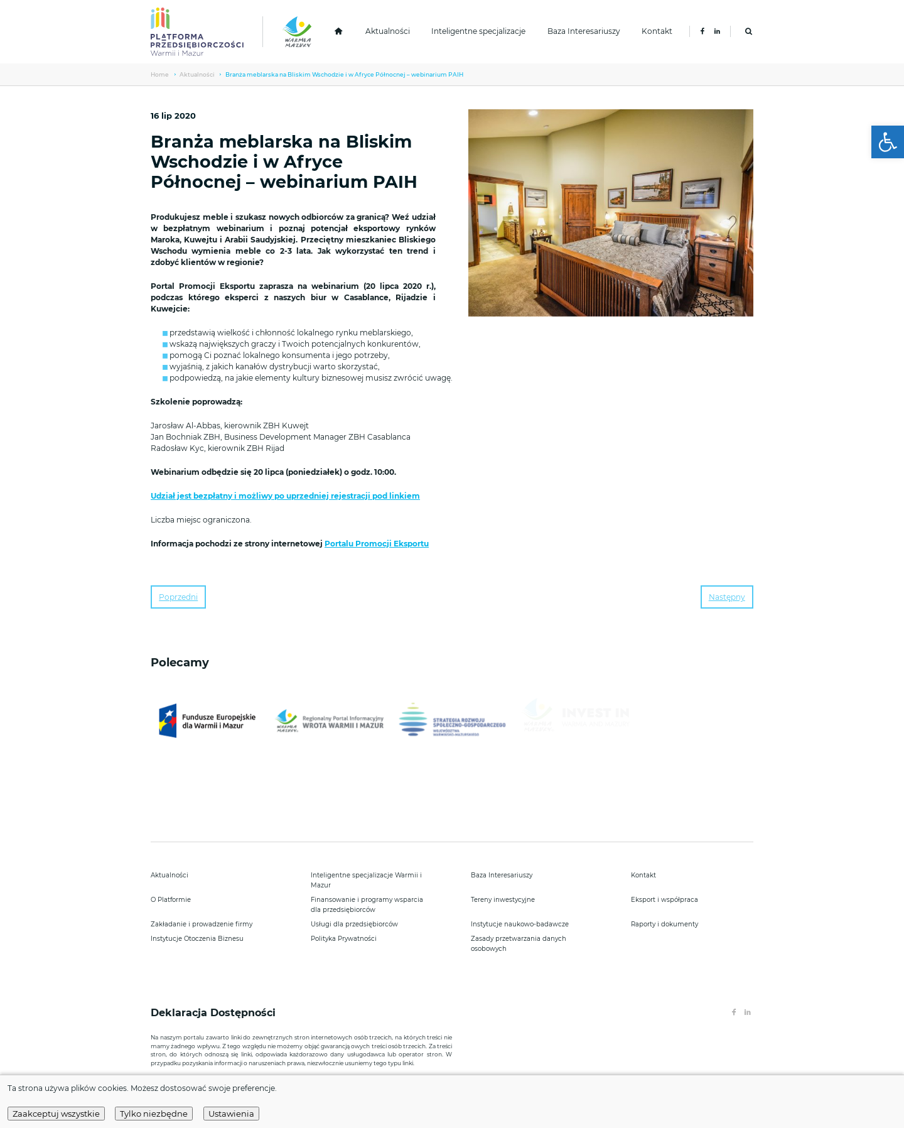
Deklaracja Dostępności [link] (215, 1013)
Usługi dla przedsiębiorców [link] (354, 924)
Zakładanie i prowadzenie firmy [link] (201, 924)
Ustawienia (231, 1114)
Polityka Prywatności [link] (344, 939)
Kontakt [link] (657, 31)
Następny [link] (727, 597)
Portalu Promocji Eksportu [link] (377, 543)
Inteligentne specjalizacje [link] (478, 31)
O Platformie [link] (171, 900)
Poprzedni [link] (178, 597)
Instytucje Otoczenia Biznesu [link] (197, 939)
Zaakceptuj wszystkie (56, 1114)
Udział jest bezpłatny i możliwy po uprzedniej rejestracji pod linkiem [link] (285, 496)
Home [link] (160, 74)
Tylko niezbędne (154, 1114)
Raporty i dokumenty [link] (664, 924)
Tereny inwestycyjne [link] (503, 900)
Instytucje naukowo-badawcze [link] (520, 924)
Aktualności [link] (387, 31)
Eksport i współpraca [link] (664, 900)
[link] (887, 142)
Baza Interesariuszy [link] (583, 31)
